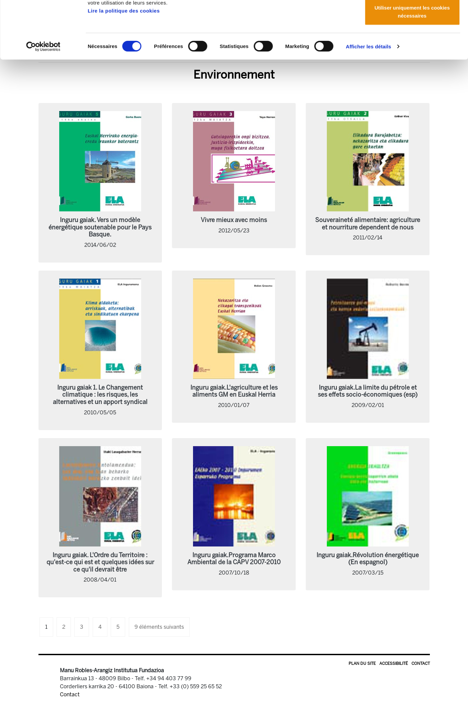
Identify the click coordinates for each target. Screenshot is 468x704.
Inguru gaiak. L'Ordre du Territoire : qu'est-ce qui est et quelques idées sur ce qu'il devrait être (100, 562)
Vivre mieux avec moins (234, 220)
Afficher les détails (368, 100)
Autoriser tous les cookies (412, 17)
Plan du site (362, 663)
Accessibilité (393, 663)
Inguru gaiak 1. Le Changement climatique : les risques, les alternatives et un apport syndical (100, 395)
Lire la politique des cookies (124, 64)
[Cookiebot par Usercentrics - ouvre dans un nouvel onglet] (43, 100)
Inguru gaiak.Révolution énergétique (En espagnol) (367, 558)
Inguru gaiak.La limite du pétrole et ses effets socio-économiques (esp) (367, 391)
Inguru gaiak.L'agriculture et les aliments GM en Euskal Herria (234, 391)
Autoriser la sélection (412, 39)
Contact (420, 663)
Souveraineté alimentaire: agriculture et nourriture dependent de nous (367, 223)
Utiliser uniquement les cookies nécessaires (412, 65)
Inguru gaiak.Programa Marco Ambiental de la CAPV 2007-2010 (234, 558)
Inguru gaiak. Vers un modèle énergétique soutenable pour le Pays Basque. (100, 227)
